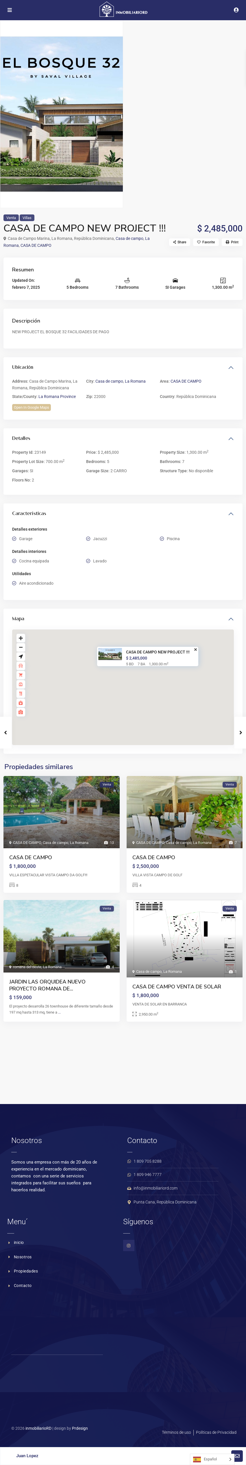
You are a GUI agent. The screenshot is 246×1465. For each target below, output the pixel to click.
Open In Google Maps (31, 407)
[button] (127, 681)
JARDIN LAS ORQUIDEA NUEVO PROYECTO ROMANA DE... (47, 985)
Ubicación (22, 367)
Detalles (21, 438)
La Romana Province (57, 396)
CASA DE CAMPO (36, 245)
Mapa (18, 619)
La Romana (135, 381)
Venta (11, 218)
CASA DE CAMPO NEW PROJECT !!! (158, 652)
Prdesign (80, 1428)
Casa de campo (129, 238)
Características (29, 514)
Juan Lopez (27, 1455)
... (59, 1012)
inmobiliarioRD (38, 1428)
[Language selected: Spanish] (212, 1459)
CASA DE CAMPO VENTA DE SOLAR (176, 986)
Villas (27, 218)
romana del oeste (27, 967)
